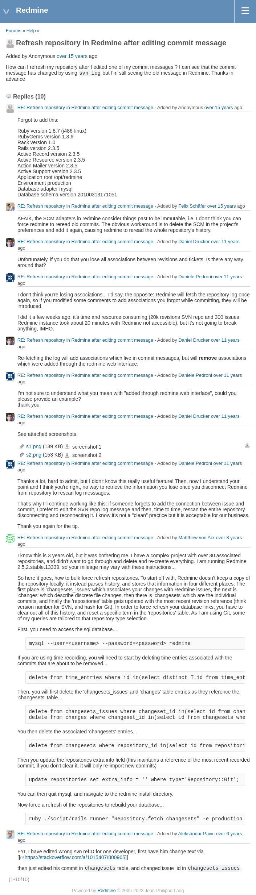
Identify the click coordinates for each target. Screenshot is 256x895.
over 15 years (72, 56)
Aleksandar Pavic (196, 833)
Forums (13, 30)
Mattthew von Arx (196, 537)
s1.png (33, 446)
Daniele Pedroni (195, 276)
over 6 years (229, 833)
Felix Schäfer (192, 206)
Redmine (106, 890)
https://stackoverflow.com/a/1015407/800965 (75, 857)
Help (31, 30)
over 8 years (229, 537)
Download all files (247, 445)
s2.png (33, 455)
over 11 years (225, 241)
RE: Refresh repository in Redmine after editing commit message (85, 107)
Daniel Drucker (194, 241)
